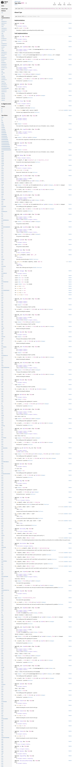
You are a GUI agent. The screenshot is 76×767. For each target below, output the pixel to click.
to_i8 (18, 286)
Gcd (24, 214)
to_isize (19, 294)
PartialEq (23, 528)
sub (17, 660)
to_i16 (18, 288)
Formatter (30, 160)
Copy (21, 741)
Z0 (23, 84)
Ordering (37, 502)
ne (17, 537)
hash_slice (20, 261)
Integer (22, 271)
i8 (21, 275)
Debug (21, 155)
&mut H (40, 261)
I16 (19, 277)
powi (18, 585)
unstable (66, 110)
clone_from (20, 110)
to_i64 (18, 292)
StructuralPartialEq (26, 760)
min (17, 357)
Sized (21, 265)
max (17, 309)
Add (24, 46)
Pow (24, 571)
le (17, 557)
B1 (56, 8)
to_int (18, 705)
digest (6, 2)
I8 (19, 275)
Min (24, 346)
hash (18, 254)
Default (22, 165)
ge (17, 566)
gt (17, 561)
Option (41, 548)
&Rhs (28, 537)
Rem (24, 607)
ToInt (21, 700)
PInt (26, 8)
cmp (17, 502)
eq (17, 533)
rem (17, 621)
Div (24, 175)
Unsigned (20, 26)
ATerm (24, 394)
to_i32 (18, 290)
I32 (19, 279)
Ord (21, 497)
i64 (22, 282)
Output (19, 41)
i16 (22, 277)
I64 (19, 282)
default (19, 170)
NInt (27, 46)
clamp (18, 520)
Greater (25, 123)
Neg (21, 480)
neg (17, 492)
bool (35, 533)
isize (24, 284)
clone (18, 105)
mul (17, 403)
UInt (29, 8)
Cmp (29, 49)
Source (16, 4)
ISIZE (19, 284)
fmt (17, 160)
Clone (21, 101)
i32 (22, 279)
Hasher (20, 257)
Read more (30, 61)
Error (46, 160)
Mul (21, 394)
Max (24, 299)
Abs (21, 36)
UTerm (53, 8)
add (17, 59)
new (20, 28)
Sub (24, 646)
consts (19, 1)
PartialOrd (23, 543)
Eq (20, 746)
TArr (27, 448)
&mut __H (33, 254)
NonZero (24, 26)
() (43, 160)
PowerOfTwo (23, 756)
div (17, 189)
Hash (21, 250)
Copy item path (26, 3)
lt (17, 552)
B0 (59, 8)
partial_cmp (20, 548)
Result (40, 160)
